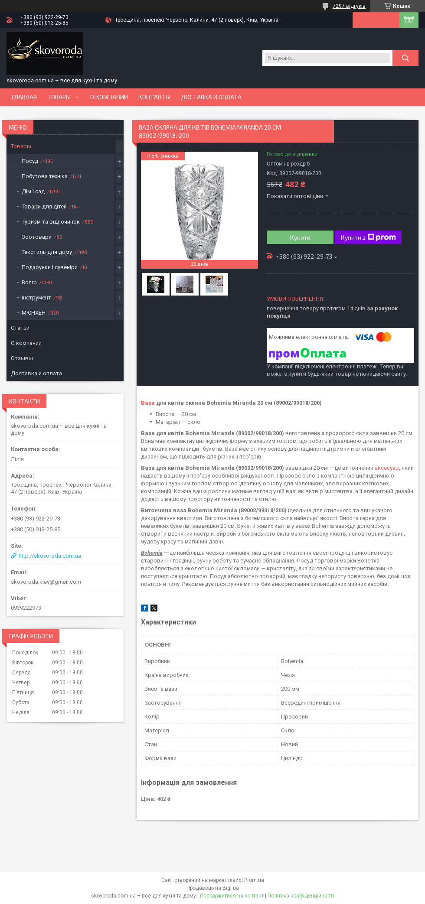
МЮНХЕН (34, 312)
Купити (300, 237)
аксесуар (387, 468)
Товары (59, 97)
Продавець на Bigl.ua (212, 888)
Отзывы (22, 358)
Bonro (29, 282)
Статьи (20, 328)
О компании (109, 97)
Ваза (148, 403)
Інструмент (36, 297)
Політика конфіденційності (301, 896)
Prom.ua (254, 880)
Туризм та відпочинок (51, 221)
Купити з (368, 237)
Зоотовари (37, 237)
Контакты (154, 97)
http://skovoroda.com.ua (50, 556)
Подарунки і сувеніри (50, 267)
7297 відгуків (349, 6)
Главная (24, 97)
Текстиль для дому (47, 252)
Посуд (30, 161)
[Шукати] (405, 58)
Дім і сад (33, 191)
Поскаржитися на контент (232, 896)
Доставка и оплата (211, 97)
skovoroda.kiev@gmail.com (46, 582)
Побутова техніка (45, 176)
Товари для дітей (44, 206)
